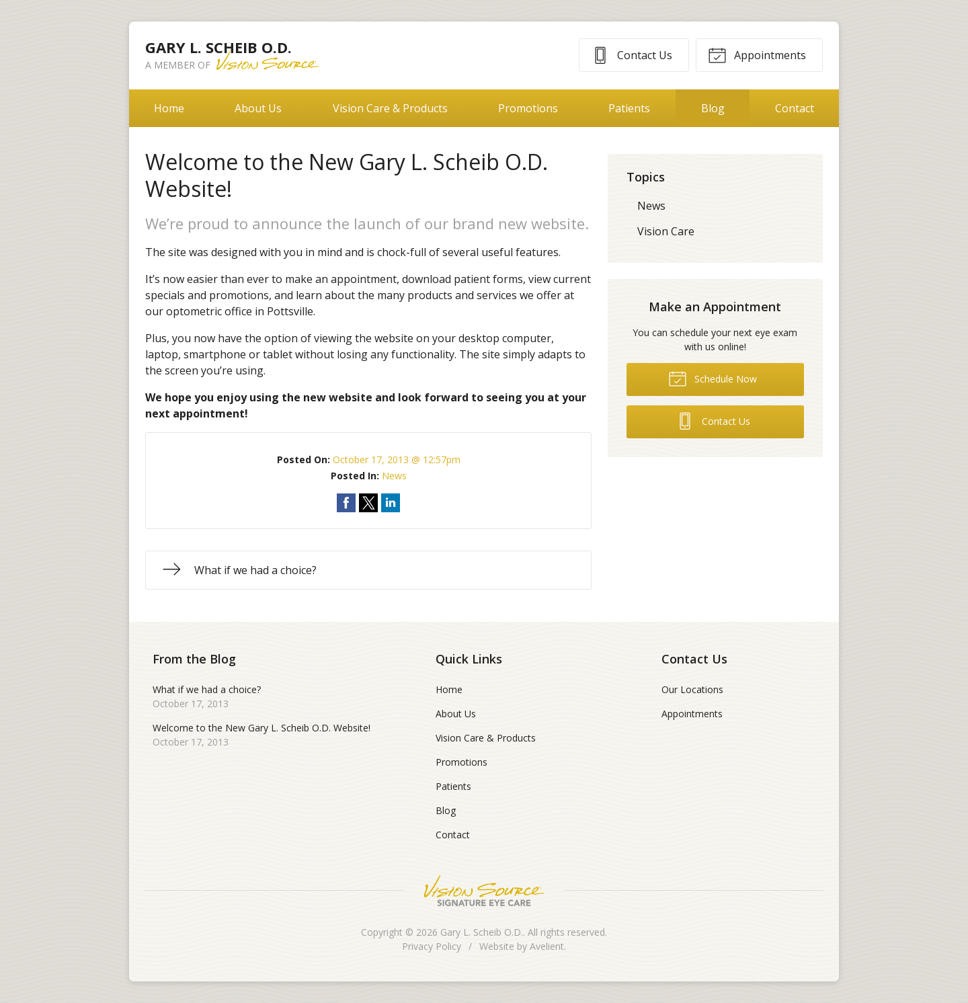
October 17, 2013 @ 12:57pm (396, 459)
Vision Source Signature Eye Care (484, 890)
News (394, 475)
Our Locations (692, 689)
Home (169, 108)
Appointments (757, 54)
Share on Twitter (368, 502)
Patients (629, 108)
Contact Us (631, 54)
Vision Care (665, 231)
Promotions (528, 108)
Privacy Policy (431, 946)
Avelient (547, 946)
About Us (258, 108)
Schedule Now (712, 377)
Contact (794, 108)
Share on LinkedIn (390, 502)
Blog (713, 108)
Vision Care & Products (390, 108)
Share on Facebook (346, 502)
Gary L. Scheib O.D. (481, 932)
